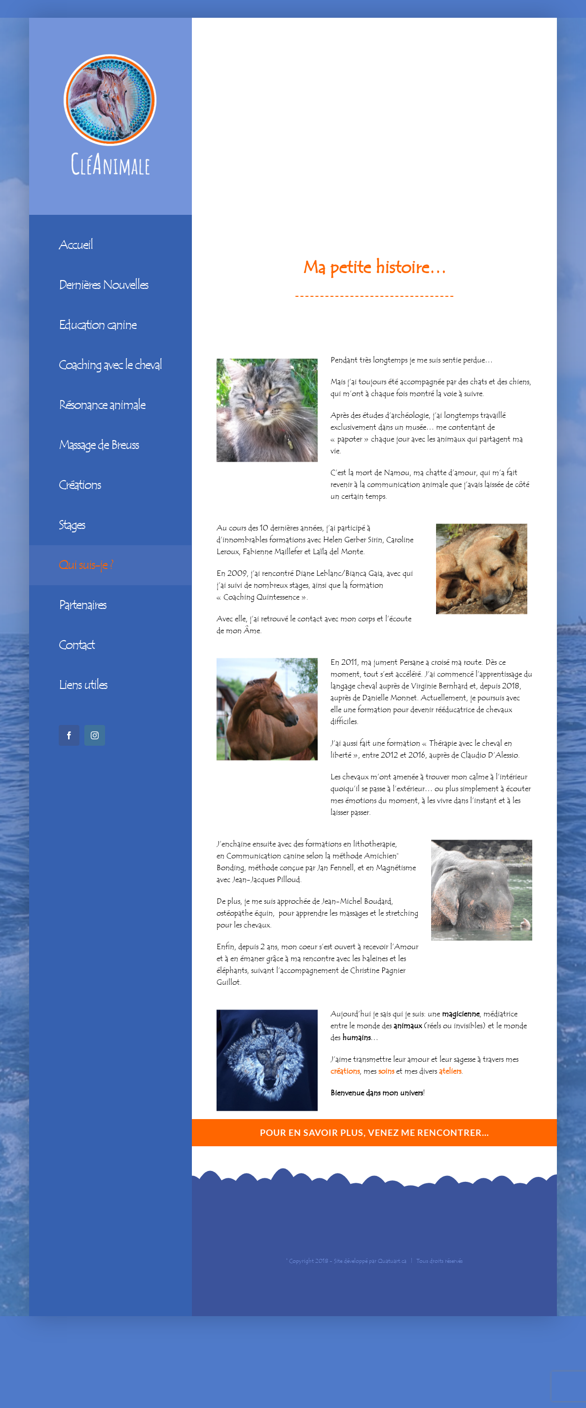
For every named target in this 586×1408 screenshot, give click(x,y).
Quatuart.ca (392, 1261)
